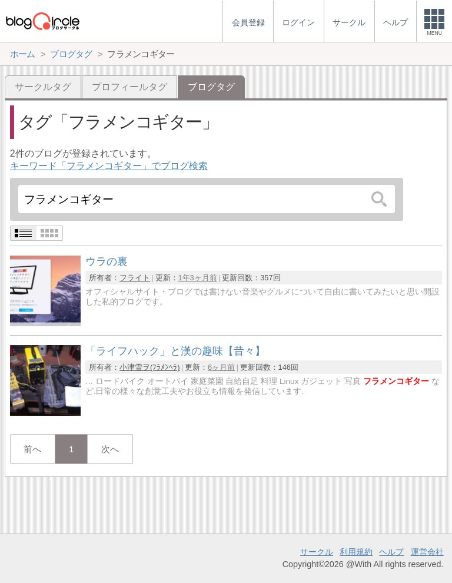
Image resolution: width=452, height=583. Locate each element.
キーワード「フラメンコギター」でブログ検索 (109, 166)
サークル (316, 551)
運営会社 (427, 551)
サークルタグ (43, 87)
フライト (134, 277)
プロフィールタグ (129, 87)
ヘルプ (391, 551)
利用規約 (356, 551)
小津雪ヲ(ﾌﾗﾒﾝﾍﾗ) (149, 367)
